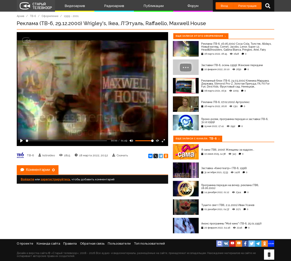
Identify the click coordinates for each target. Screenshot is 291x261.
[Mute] (131, 141)
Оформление (50, 16)
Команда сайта (48, 243)
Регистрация (247, 6)
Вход (224, 6)
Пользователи (119, 243)
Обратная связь (92, 243)
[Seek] (66, 140)
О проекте (25, 243)
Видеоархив (75, 6)
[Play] (21, 141)
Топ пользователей (149, 243)
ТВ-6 (33, 16)
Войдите (27, 179)
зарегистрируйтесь (55, 179)
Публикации (153, 6)
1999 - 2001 (71, 16)
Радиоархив (114, 6)
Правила (70, 243)
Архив (20, 16)
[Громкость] (144, 140)
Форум (192, 6)
